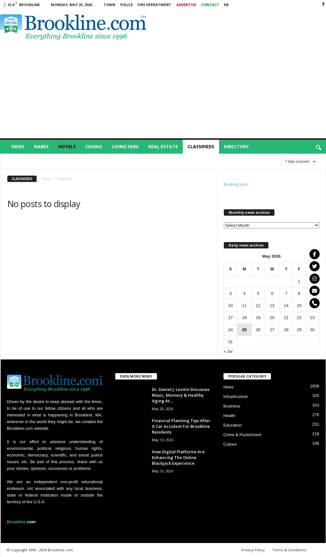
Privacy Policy (253, 549)
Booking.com (236, 184)
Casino (93, 146)
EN (226, 4)
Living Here (125, 146)
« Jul (228, 351)
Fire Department (154, 4)
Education (232, 425)
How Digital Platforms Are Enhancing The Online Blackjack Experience (178, 457)
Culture (230, 444)
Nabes (41, 146)
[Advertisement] (163, 90)
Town (109, 4)
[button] (318, 148)
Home (46, 179)
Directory (236, 146)
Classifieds (201, 146)
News (18, 146)
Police (126, 4)
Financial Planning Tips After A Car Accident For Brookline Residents (181, 426)
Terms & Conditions (289, 549)
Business (231, 406)
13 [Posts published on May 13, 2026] (272, 305)
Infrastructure (235, 396)
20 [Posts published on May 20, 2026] (272, 317)
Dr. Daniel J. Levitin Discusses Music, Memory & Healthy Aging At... (180, 395)
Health (229, 415)
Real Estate (163, 146)
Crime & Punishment (242, 434)
